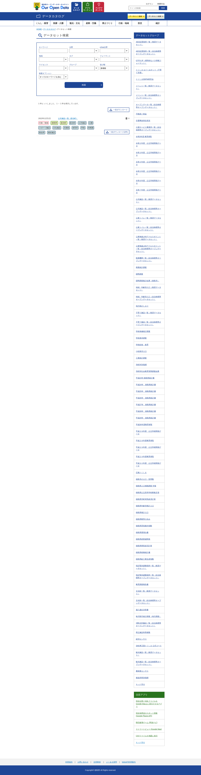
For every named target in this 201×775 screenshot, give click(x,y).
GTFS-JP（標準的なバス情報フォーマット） (148, 62)
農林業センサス (142, 671)
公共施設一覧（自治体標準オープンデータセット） (148, 210)
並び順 (102, 65)
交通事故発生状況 (143, 121)
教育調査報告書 (142, 584)
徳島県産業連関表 (143, 539)
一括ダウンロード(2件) (118, 132)
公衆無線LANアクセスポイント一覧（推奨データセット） (148, 238)
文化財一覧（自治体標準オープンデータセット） (148, 601)
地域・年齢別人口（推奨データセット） (148, 288)
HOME (39, 29)
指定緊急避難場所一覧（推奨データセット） (148, 567)
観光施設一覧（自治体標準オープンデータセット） (148, 663)
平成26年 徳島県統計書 (146, 398)
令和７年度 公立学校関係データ (148, 191)
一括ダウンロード (120, 110)
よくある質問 (111, 762)
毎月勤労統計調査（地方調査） (148, 616)
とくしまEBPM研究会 (145, 79)
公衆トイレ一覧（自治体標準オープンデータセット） (148, 228)
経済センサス (141, 639)
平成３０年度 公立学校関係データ (148, 464)
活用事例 (97, 762)
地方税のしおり (142, 306)
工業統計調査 (141, 358)
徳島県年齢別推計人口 (145, 506)
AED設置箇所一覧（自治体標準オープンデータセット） (148, 52)
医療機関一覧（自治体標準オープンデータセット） (148, 259)
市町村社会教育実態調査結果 (147, 371)
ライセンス (43, 65)
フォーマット (105, 56)
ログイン (149, 4)
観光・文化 (75, 23)
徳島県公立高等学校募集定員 (147, 492)
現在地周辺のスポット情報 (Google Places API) (146, 714)
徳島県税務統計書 (143, 552)
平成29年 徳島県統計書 (146, 418)
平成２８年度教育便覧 (145, 441)
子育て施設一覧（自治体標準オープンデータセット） (148, 323)
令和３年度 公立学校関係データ (148, 154)
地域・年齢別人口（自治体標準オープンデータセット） (148, 298)
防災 (140, 23)
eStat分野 (104, 47)
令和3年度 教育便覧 (144, 137)
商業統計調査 (141, 267)
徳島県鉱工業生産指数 (145, 559)
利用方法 (161, 4)
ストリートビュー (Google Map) (149, 729)
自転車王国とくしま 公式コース (149, 646)
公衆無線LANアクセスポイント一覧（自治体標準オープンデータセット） (148, 248)
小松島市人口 (141, 351)
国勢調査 (139, 274)
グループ (73, 65)
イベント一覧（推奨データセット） (148, 87)
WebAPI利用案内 (129, 762)
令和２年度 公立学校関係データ (148, 144)
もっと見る (140, 684)
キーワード (43, 47)
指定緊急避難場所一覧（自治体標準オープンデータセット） (148, 576)
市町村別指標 (141, 365)
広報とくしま (141, 473)
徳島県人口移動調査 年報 (146, 486)
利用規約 (69, 762)
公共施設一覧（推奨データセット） (148, 200)
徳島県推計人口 (142, 512)
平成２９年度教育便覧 (145, 457)
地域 (41, 56)
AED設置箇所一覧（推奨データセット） (148, 43)
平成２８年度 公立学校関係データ (148, 432)
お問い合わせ (83, 762)
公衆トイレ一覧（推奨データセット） (148, 219)
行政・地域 (124, 23)
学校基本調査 (141, 338)
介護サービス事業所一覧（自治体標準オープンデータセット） (148, 128)
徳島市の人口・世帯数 (145, 479)
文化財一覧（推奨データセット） (147, 592)
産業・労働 (91, 23)
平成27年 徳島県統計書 (146, 405)
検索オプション (45, 73)
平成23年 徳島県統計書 (145, 378)
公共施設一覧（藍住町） (68, 118)
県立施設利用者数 (143, 632)
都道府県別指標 (142, 678)
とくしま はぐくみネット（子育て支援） (149, 71)
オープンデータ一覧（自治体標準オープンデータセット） (148, 106)
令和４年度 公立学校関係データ (148, 163)
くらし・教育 (42, 23)
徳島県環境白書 (142, 532)
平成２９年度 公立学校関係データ (148, 448)
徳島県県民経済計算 (144, 546)
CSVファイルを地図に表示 (147, 736)
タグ (71, 56)
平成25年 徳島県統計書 (146, 391)
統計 (158, 23)
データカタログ (53, 16)
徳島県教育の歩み (143, 519)
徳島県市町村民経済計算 (146, 499)
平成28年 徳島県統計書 (146, 411)
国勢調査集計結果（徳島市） (147, 281)
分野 (71, 47)
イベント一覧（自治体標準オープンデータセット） (148, 96)
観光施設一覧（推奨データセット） (148, 653)
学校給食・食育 (142, 345)
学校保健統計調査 (143, 331)
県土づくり (107, 23)
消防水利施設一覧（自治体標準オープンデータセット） (148, 624)
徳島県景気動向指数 (144, 526)
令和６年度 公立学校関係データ (148, 182)
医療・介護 (58, 23)
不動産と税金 (141, 114)
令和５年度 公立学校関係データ (148, 172)
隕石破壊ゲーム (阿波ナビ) (146, 722)
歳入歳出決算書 (142, 610)
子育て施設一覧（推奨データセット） (148, 314)
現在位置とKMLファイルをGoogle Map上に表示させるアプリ (149, 704)
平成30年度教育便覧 (144, 425)
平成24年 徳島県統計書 (146, 385)
